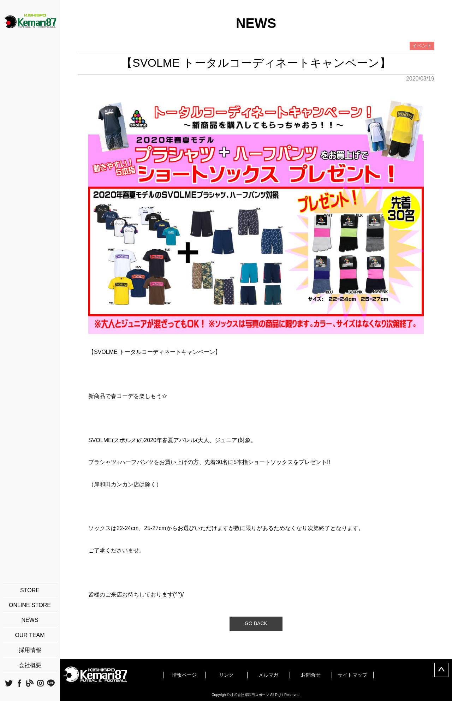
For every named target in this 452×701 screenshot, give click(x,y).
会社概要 (30, 665)
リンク (226, 675)
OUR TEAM (29, 635)
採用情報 (30, 650)
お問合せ (311, 675)
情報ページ (184, 675)
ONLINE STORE (30, 605)
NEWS (30, 620)
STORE (30, 590)
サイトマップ (352, 675)
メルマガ (268, 675)
